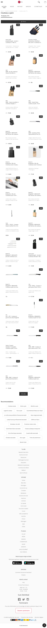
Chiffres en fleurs (35, 419)
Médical (23, 470)
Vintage (19, 6)
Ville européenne (23, 513)
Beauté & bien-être (23, 452)
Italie (23, 524)
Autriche (23, 516)
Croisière (23, 490)
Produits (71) (5, 16)
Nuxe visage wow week (36, 415)
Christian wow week (10, 438)
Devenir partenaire (23, 611)
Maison (28, 6)
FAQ (23, 582)
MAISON (23, 539)
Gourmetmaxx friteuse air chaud (34, 410)
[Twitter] (23, 600)
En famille (23, 503)
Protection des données (27, 617)
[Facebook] (19, 600)
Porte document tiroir (35, 438)
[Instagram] (27, 600)
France (23, 519)
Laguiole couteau (8, 410)
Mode (12, 6)
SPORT (23, 544)
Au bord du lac (23, 488)
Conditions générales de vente (11, 617)
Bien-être (23, 483)
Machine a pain (34, 406)
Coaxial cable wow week (32, 433)
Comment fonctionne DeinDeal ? (23, 572)
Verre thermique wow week (15, 433)
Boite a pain (23, 406)
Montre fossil (23, 442)
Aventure (23, 498)
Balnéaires (23, 493)
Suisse (23, 480)
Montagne (23, 485)
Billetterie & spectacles (23, 465)
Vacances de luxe (23, 495)
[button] (44, 625)
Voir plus (23, 394)
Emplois (24, 575)
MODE (23, 536)
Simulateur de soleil (15, 424)
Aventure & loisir (23, 455)
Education (23, 462)
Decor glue (22, 438)
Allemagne (23, 521)
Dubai (23, 526)
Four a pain (19, 410)
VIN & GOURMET (23, 549)
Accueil (4, 6)
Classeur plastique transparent (32, 428)
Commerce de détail (23, 467)
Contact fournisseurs (23, 585)
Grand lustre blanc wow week (13, 428)
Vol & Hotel (23, 506)
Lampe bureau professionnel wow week (16, 419)
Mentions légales (39, 617)
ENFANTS (23, 547)
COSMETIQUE (23, 541)
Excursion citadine (23, 508)
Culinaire (23, 501)
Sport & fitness (23, 473)
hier (41, 606)
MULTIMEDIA (23, 552)
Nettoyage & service (23, 460)
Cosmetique (38, 6)
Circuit (23, 511)
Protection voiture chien (30, 424)
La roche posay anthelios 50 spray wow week (15, 415)
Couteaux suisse (12, 406)
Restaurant (23, 457)
